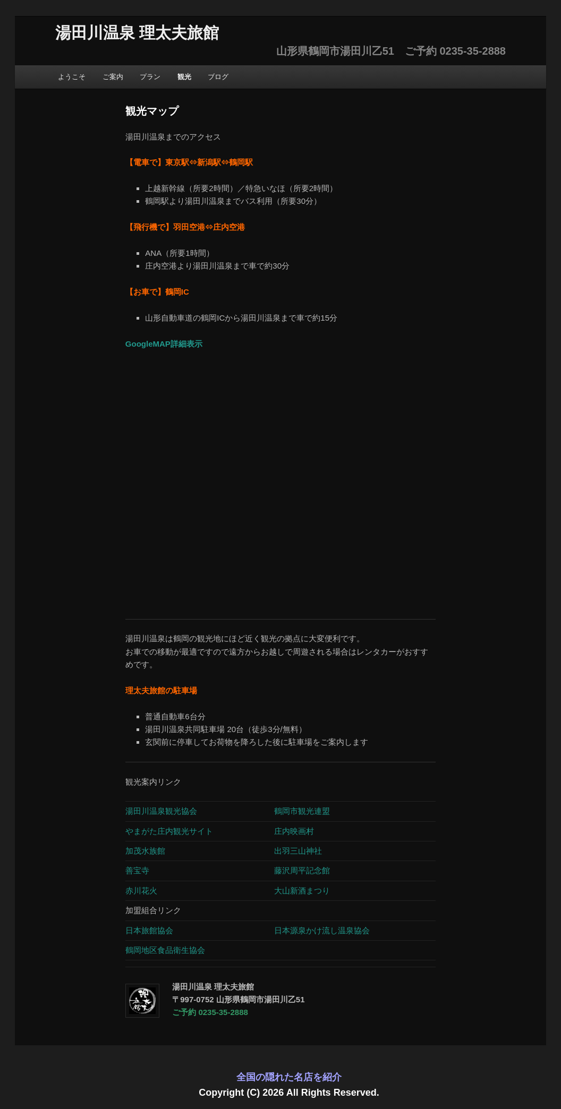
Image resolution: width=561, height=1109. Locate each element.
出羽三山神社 (298, 850)
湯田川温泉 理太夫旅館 (137, 32)
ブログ (218, 77)
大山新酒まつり (302, 890)
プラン (150, 77)
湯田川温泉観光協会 (161, 810)
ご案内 (113, 77)
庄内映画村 (294, 831)
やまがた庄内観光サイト (169, 831)
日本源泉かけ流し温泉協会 (322, 930)
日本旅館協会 (149, 930)
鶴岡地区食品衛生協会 (165, 950)
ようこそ (72, 77)
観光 (184, 77)
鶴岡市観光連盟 (302, 810)
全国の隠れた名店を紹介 (289, 1077)
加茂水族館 (146, 850)
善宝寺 (137, 870)
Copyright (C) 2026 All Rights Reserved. (289, 1092)
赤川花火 (141, 890)
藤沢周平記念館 (302, 870)
